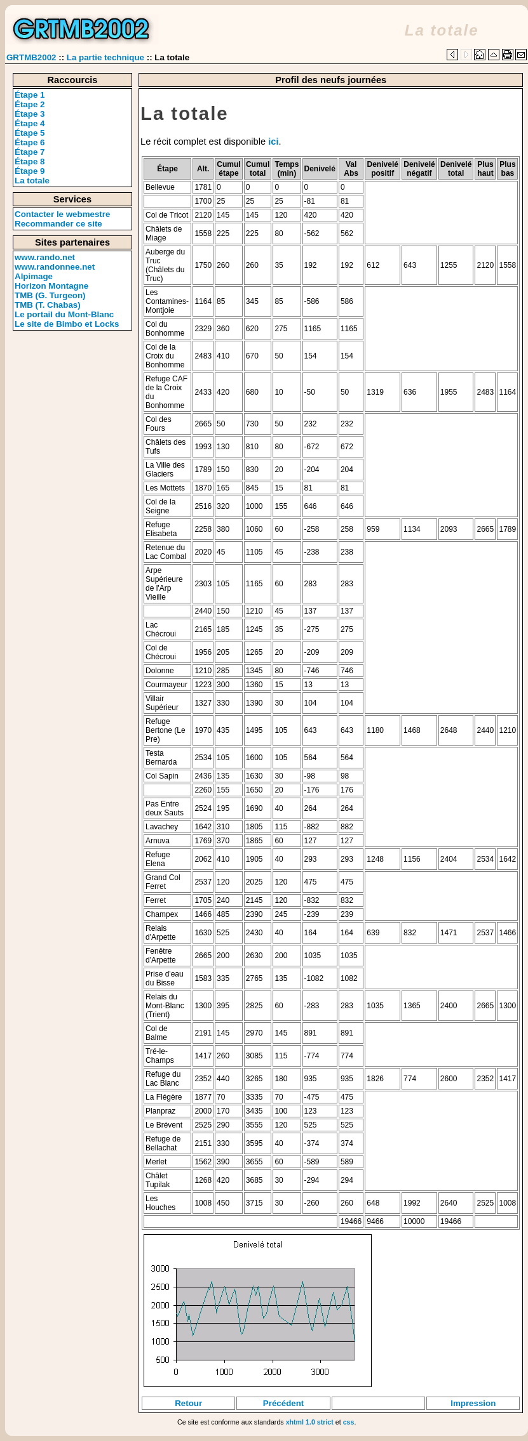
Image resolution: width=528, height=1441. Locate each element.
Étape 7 (29, 152)
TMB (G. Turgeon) (50, 295)
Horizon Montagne (51, 286)
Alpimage (34, 276)
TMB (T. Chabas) (48, 305)
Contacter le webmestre (62, 214)
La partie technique (105, 57)
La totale (32, 180)
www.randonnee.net (55, 267)
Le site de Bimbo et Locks (67, 324)
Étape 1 (29, 95)
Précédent (283, 1403)
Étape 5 (29, 133)
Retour (188, 1403)
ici (273, 141)
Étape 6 (29, 142)
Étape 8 (29, 161)
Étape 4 (29, 123)
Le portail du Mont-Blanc (64, 314)
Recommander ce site (58, 223)
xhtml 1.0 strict (310, 1422)
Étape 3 (29, 114)
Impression (473, 1403)
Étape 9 (29, 171)
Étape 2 (29, 104)
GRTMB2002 (31, 57)
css (349, 1422)
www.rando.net (45, 257)
